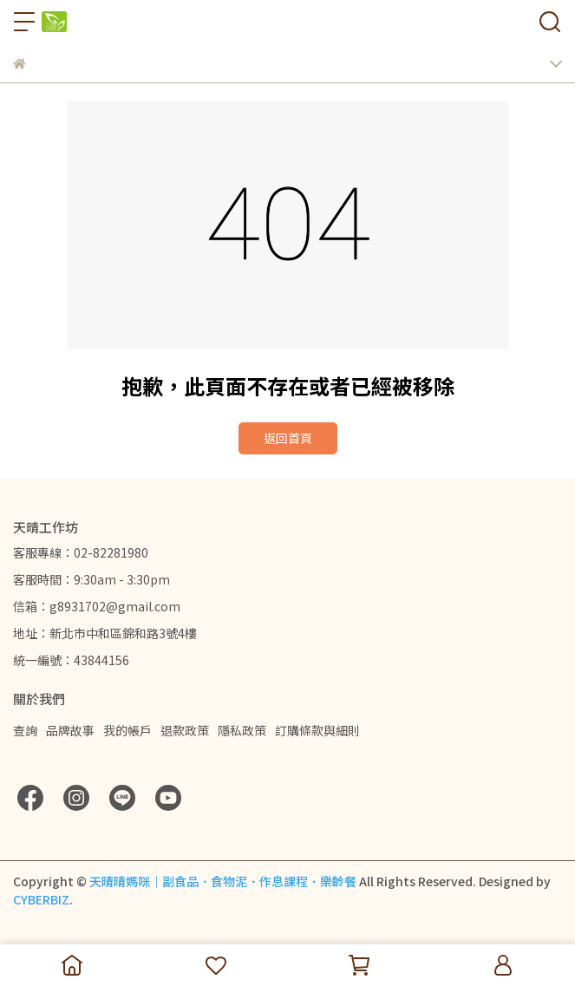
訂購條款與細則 (317, 730)
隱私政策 (242, 730)
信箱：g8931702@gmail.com (96, 606)
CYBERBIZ (41, 899)
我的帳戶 (127, 730)
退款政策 (184, 730)
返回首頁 (288, 438)
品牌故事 (70, 730)
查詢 (25, 730)
